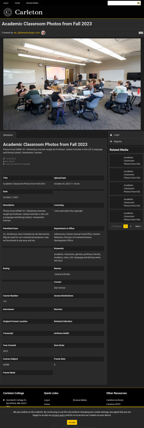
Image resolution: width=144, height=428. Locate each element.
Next (138, 226)
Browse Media (32, 3)
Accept (72, 422)
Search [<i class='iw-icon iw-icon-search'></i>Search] (139, 3)
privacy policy (58, 415)
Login (115, 134)
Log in (5, 3)
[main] (72, 203)
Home (17, 3)
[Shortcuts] (141, 32)
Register (116, 141)
